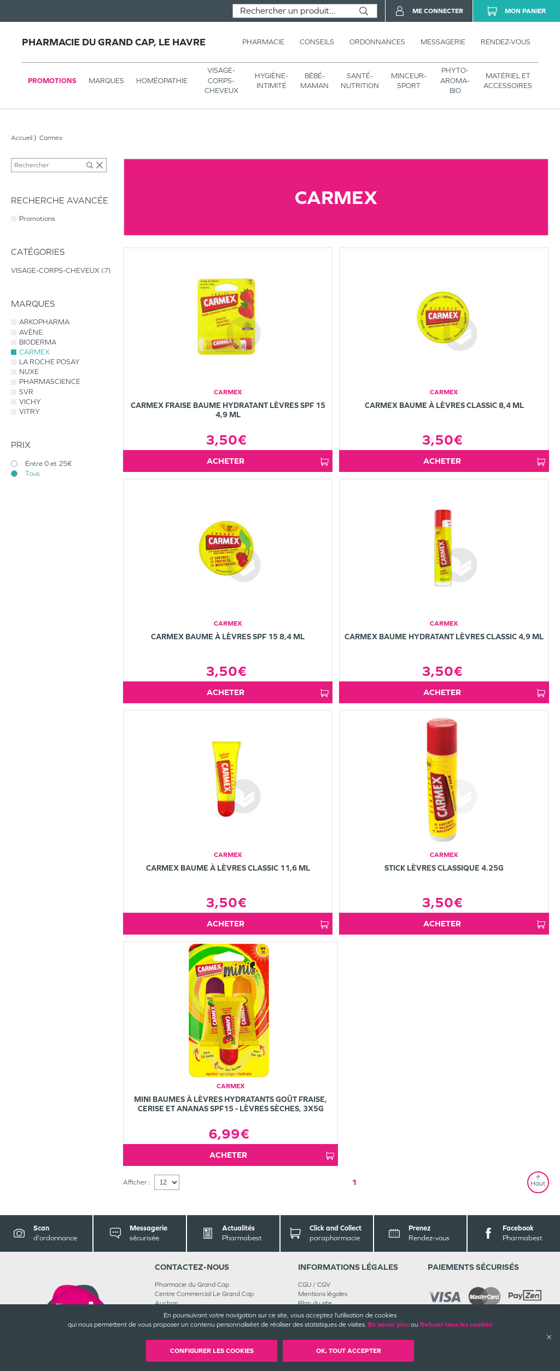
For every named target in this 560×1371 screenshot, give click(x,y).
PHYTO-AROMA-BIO (455, 80)
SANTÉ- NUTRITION (360, 81)
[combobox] (292, 10)
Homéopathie (162, 81)
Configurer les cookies (212, 1351)
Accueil (21, 138)
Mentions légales (322, 1294)
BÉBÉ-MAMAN (314, 81)
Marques (106, 81)
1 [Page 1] (354, 1182)
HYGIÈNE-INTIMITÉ (271, 81)
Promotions (52, 81)
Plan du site (315, 1303)
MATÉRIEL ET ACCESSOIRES (507, 81)
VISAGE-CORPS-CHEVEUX (221, 80)
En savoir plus (388, 1324)
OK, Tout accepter (348, 1351)
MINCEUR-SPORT (409, 81)
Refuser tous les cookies (456, 1324)
